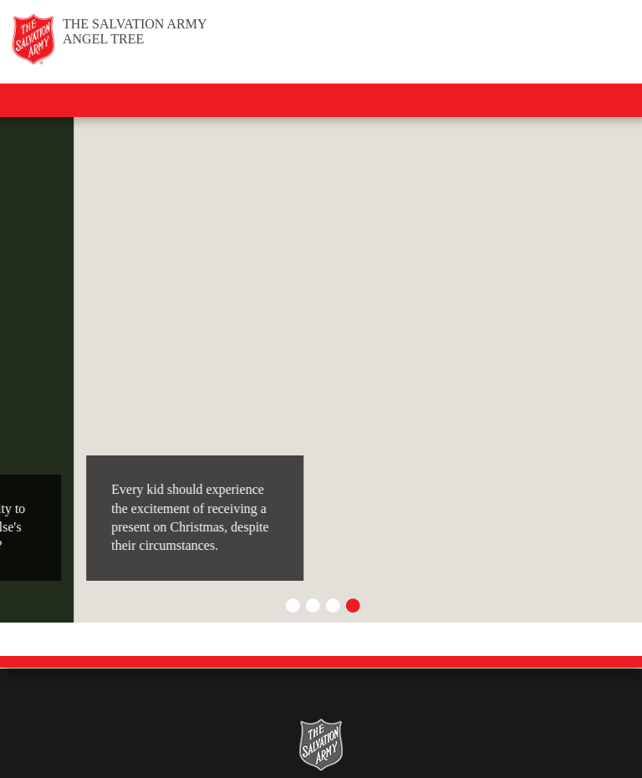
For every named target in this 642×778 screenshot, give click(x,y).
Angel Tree (134, 31)
